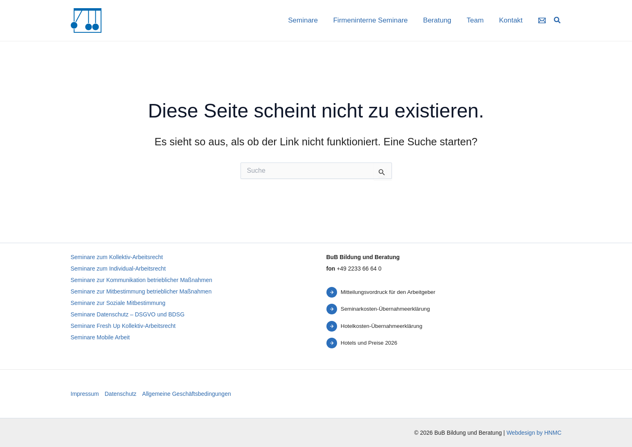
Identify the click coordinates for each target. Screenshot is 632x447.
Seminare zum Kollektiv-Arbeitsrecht (117, 257)
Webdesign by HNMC (533, 432)
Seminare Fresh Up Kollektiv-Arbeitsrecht (123, 326)
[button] (557, 21)
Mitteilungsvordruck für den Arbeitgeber (388, 292)
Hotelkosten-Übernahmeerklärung (382, 326)
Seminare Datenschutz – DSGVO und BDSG (128, 314)
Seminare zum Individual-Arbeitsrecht (118, 268)
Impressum (85, 394)
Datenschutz (121, 394)
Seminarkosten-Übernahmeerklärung (385, 309)
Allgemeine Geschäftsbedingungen (186, 394)
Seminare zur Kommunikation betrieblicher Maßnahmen (141, 280)
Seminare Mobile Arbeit (100, 337)
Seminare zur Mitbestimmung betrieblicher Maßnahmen (141, 291)
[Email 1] (542, 20)
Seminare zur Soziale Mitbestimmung (118, 303)
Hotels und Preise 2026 (369, 343)
